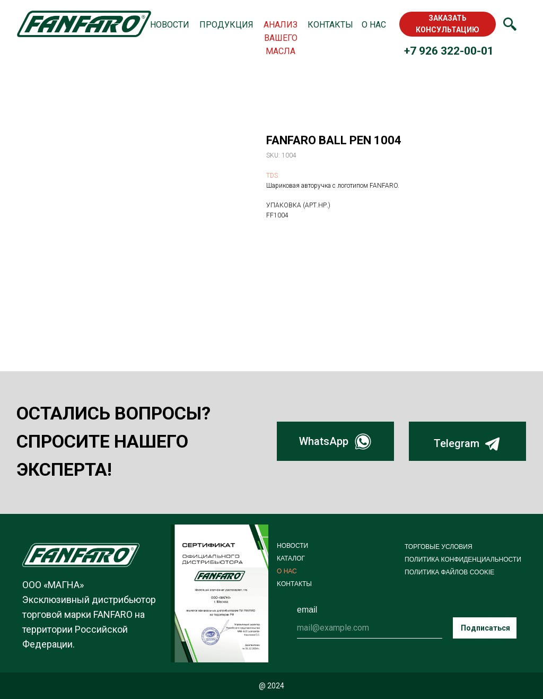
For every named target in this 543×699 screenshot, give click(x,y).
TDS (272, 175)
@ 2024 (271, 685)
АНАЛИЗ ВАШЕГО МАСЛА (280, 38)
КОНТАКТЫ (330, 25)
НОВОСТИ (169, 25)
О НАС (374, 25)
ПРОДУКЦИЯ (226, 25)
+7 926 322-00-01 (449, 51)
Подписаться (485, 628)
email (307, 609)
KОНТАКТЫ (294, 584)
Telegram (456, 443)
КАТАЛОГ (291, 558)
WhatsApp (323, 441)
